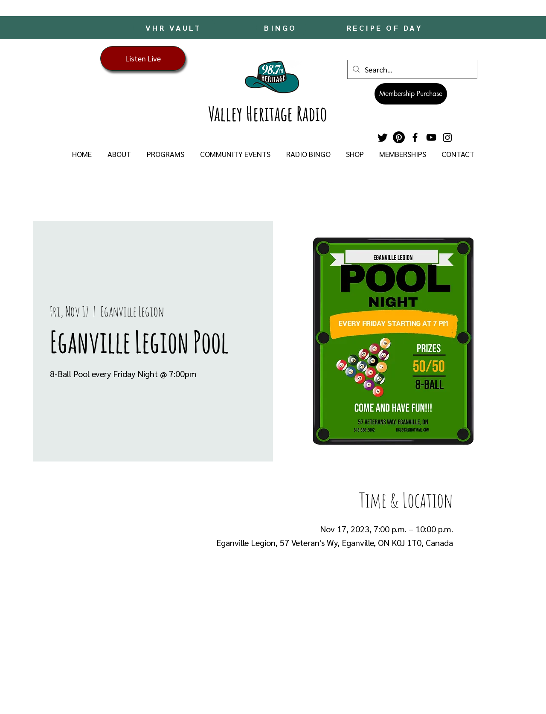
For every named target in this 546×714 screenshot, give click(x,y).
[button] (119, 154)
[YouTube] (431, 137)
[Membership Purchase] (411, 93)
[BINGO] (281, 27)
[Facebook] (415, 137)
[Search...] (412, 69)
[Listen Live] (143, 58)
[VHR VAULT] (174, 27)
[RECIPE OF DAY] (385, 27)
